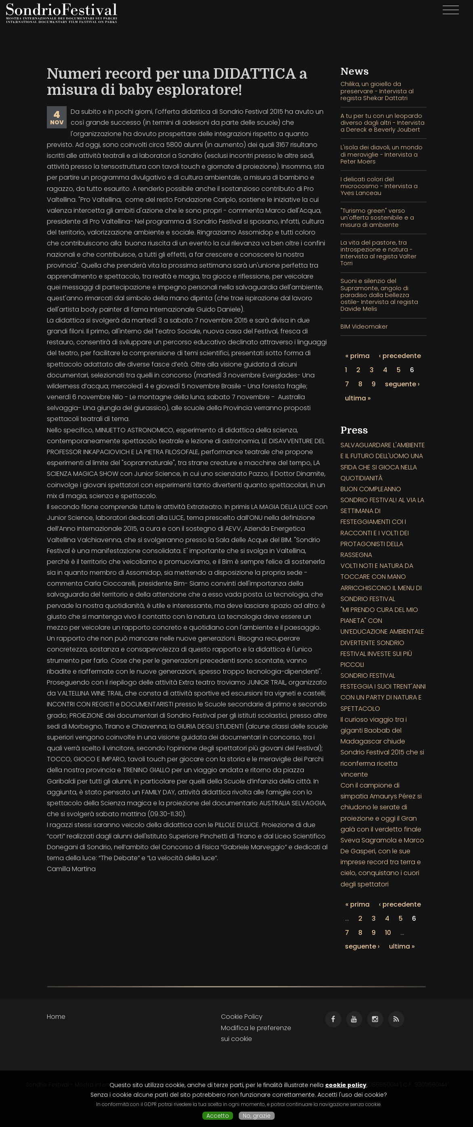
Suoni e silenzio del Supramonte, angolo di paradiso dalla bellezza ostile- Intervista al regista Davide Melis (379, 295)
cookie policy (345, 1085)
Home (56, 1016)
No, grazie (257, 1116)
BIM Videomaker (364, 327)
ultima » (358, 398)
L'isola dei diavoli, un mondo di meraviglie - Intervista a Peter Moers (382, 154)
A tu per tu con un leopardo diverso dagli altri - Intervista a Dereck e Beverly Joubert (383, 123)
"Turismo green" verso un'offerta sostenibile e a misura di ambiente (377, 218)
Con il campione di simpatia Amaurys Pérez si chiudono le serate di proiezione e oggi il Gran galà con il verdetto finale (381, 807)
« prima (357, 355)
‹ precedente (400, 355)
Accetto (217, 1116)
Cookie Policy (242, 1016)
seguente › (402, 384)
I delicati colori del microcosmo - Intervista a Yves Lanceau (379, 186)
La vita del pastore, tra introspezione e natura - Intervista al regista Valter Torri (378, 253)
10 (388, 932)
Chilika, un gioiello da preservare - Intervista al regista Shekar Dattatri (377, 91)
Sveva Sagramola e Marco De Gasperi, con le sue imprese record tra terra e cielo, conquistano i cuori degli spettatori (382, 862)
